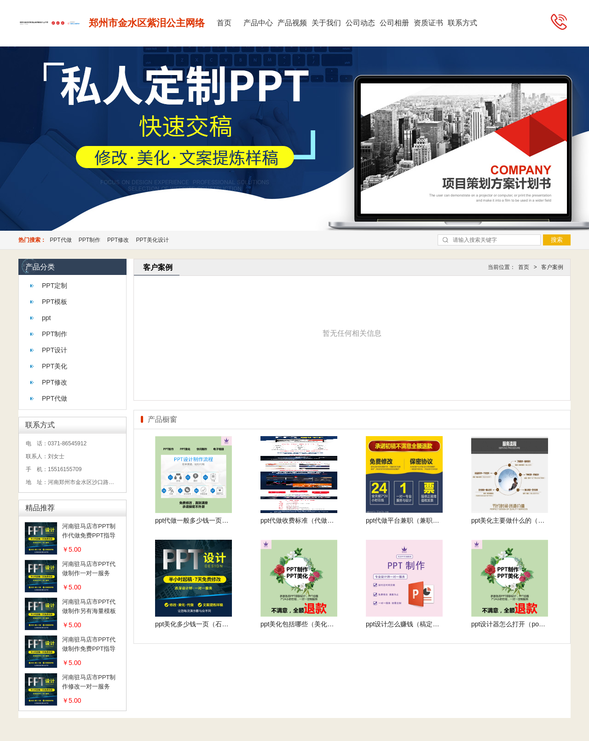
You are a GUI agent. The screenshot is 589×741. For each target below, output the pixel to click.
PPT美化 (54, 366)
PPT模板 (54, 301)
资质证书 (428, 23)
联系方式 (462, 23)
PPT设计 (54, 350)
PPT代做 (60, 240)
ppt (46, 317)
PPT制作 (89, 240)
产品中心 (258, 23)
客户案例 (552, 267)
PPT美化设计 (152, 240)
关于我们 (326, 23)
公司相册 (394, 23)
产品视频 (292, 23)
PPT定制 (54, 285)
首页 (224, 23)
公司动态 (360, 23)
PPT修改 (118, 240)
